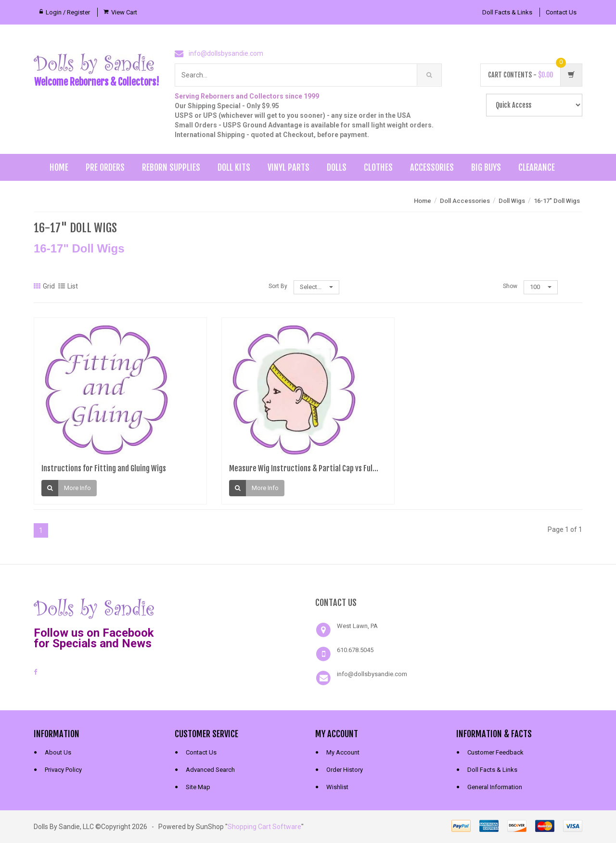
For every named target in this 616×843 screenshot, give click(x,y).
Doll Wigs (512, 200)
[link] (237, 607)
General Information (494, 787)
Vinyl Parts (288, 167)
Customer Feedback (495, 752)
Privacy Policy (63, 769)
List (68, 286)
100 (541, 286)
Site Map (198, 787)
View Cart (124, 12)
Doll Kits (234, 167)
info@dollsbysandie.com (226, 53)
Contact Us (561, 12)
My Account (342, 752)
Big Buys (486, 167)
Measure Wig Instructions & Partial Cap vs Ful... (303, 468)
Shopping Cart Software (264, 826)
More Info (77, 488)
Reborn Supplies (171, 167)
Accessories (432, 167)
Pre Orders (105, 167)
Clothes (378, 167)
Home (59, 167)
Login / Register (68, 12)
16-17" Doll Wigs (557, 200)
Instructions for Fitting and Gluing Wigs (103, 468)
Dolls (336, 167)
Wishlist (337, 787)
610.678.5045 (355, 650)
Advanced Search (210, 769)
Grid (44, 286)
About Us (58, 752)
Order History (344, 769)
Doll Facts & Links (507, 12)
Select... (316, 286)
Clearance (536, 167)
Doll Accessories (465, 200)
